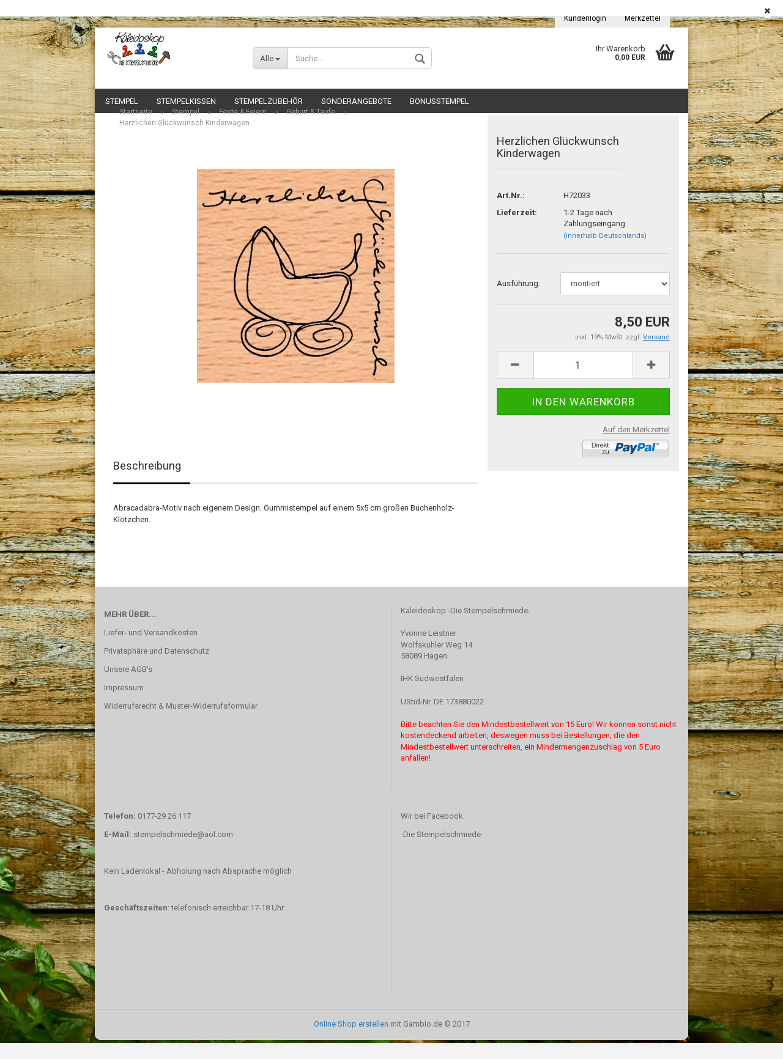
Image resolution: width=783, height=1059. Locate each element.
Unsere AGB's (128, 688)
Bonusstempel (439, 101)
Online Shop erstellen (351, 1042)
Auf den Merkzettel (636, 448)
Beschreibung (147, 484)
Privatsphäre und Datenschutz (156, 669)
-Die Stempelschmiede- (442, 853)
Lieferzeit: (517, 231)
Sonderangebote (356, 101)
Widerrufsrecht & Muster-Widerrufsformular (181, 724)
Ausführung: (518, 302)
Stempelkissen (186, 101)
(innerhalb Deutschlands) (605, 255)
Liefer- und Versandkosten (151, 652)
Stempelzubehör (268, 101)
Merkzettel (643, 18)
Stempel (121, 101)
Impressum (124, 706)
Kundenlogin (585, 18)
